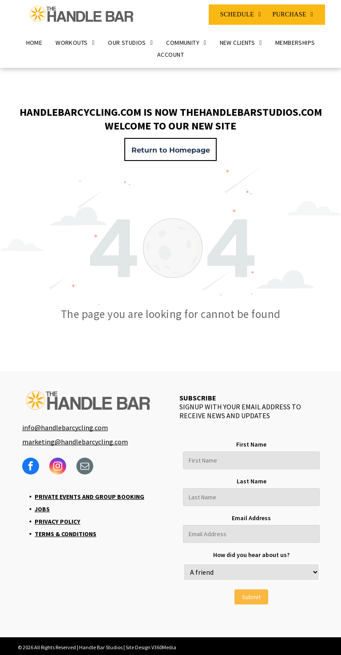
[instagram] (57, 467)
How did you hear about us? (251, 554)
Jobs (42, 509)
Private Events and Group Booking (89, 497)
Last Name (251, 481)
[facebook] (30, 467)
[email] (84, 467)
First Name (251, 444)
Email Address (251, 518)
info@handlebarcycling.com (65, 427)
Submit (251, 597)
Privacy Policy (57, 522)
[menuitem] (241, 14)
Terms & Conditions (65, 534)
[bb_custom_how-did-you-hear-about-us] (251, 572)
